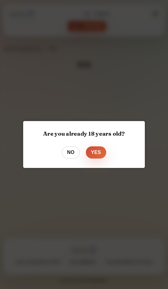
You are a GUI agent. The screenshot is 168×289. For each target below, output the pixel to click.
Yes (96, 152)
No (71, 152)
